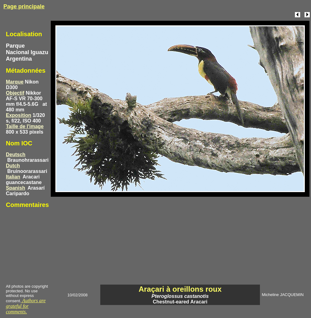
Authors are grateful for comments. (25, 306)
